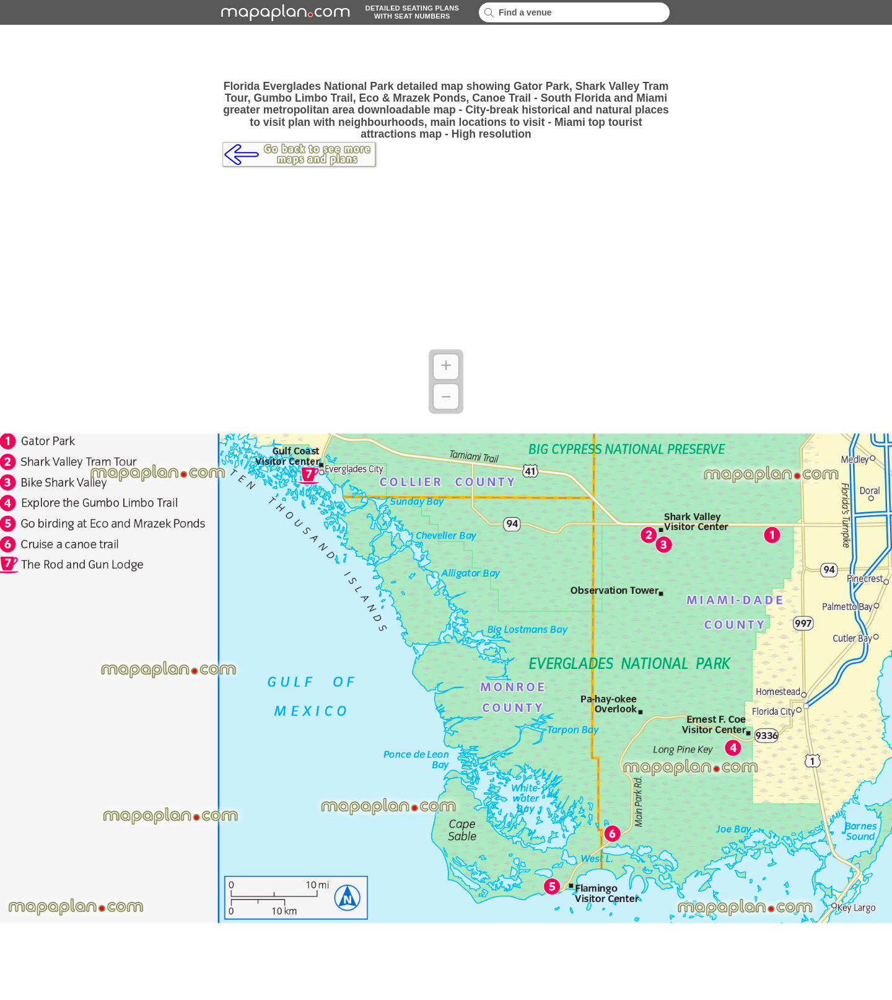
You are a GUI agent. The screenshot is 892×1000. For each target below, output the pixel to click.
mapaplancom (284, 12)
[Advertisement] (446, 53)
